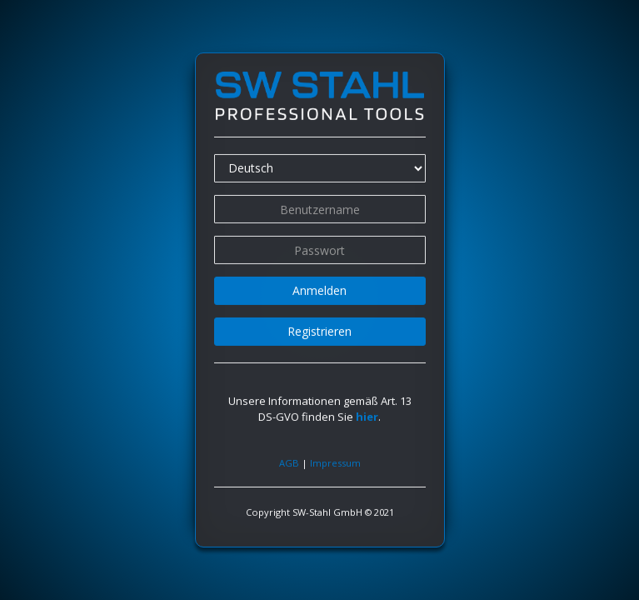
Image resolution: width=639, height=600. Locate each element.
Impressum (335, 462)
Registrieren (319, 331)
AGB (289, 462)
